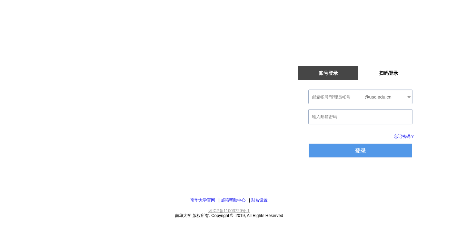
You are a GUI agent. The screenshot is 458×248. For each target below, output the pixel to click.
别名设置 (259, 200)
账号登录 (328, 73)
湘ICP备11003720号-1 (229, 210)
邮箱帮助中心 (233, 200)
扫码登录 (388, 73)
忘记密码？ (404, 136)
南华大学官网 (202, 200)
